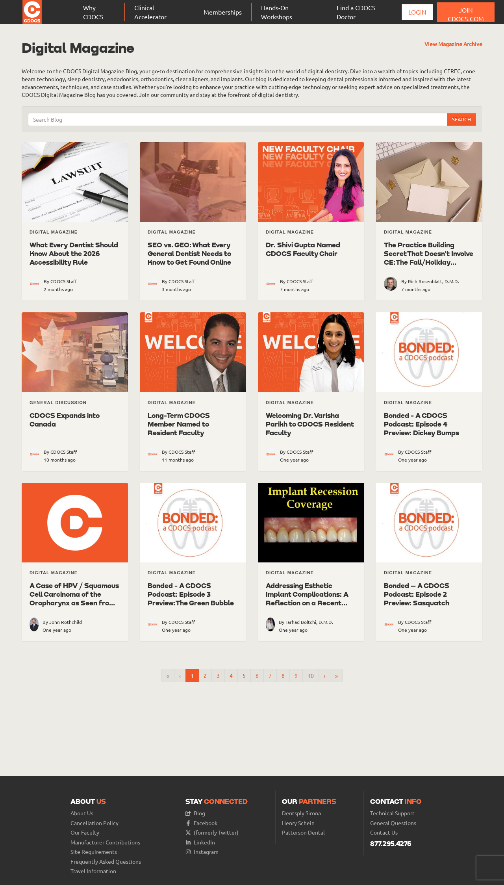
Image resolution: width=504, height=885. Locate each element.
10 (311, 675)
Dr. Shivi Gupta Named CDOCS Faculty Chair (303, 249)
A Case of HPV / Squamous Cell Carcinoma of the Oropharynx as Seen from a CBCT (74, 598)
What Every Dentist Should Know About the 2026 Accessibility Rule (74, 253)
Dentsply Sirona (301, 813)
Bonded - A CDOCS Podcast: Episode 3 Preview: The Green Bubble (191, 594)
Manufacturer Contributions (105, 842)
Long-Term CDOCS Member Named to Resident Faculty (179, 424)
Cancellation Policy (94, 823)
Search (461, 119)
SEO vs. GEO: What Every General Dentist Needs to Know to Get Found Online (189, 253)
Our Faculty (84, 832)
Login (417, 12)
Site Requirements (93, 851)
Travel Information (93, 871)
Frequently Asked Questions (105, 861)
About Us (81, 813)
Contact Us (384, 832)
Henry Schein (298, 823)
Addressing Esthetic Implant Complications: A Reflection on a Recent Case (307, 598)
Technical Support (392, 813)
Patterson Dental (303, 832)
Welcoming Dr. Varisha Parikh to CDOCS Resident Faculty (310, 424)
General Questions (393, 823)
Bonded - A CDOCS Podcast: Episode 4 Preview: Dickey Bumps (421, 424)
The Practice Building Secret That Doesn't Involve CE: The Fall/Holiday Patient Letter (428, 257)
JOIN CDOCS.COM (466, 14)
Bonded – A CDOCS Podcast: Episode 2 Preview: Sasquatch (416, 594)
